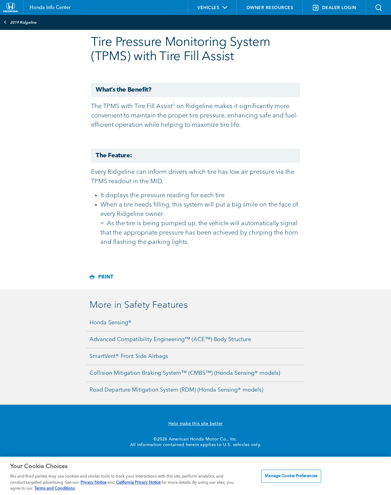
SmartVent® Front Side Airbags (128, 356)
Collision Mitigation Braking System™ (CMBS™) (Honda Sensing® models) (184, 373)
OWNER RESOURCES (269, 8)
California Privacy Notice (138, 483)
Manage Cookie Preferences (291, 476)
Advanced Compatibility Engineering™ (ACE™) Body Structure (170, 339)
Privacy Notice (93, 483)
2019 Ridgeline (20, 22)
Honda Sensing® (110, 323)
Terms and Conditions (54, 489)
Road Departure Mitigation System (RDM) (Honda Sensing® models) (176, 390)
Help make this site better (195, 423)
